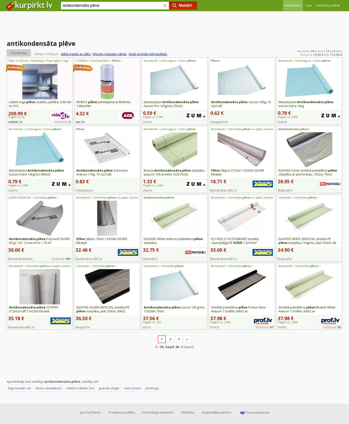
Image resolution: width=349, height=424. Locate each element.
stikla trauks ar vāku (76, 54)
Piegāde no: (153, 117)
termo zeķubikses (48, 388)
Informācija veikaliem (158, 412)
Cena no (19, 53)
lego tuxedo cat (19, 388)
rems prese (132, 388)
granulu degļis (109, 388)
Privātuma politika (122, 412)
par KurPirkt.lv (90, 412)
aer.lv (80, 122)
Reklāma (188, 412)
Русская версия (257, 412)
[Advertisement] (174, 25)
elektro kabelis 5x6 (80, 388)
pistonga (152, 388)
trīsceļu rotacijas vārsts (110, 54)
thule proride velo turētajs (148, 54)
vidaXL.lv (15, 122)
